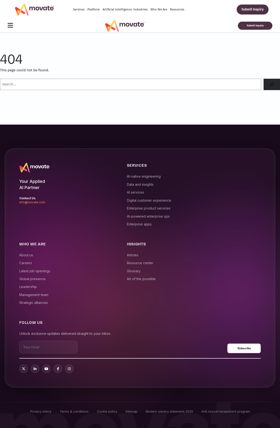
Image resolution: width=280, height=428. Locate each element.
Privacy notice (40, 411)
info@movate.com (32, 202)
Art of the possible (141, 279)
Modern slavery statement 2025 (169, 411)
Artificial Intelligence (117, 9)
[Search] (272, 84)
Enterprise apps (139, 224)
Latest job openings (34, 271)
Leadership (28, 287)
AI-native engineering (144, 176)
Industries (140, 9)
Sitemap (131, 411)
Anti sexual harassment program (225, 411)
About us (26, 255)
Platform (93, 9)
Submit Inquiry (252, 9)
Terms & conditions (74, 411)
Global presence (32, 279)
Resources (177, 9)
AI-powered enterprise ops (148, 216)
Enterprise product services (148, 208)
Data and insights (140, 184)
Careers (25, 263)
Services (79, 9)
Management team (33, 295)
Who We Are (158, 9)
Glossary (133, 271)
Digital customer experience (149, 200)
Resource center (140, 263)
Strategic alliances (33, 303)
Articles (132, 255)
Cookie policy (107, 411)
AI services (135, 192)
